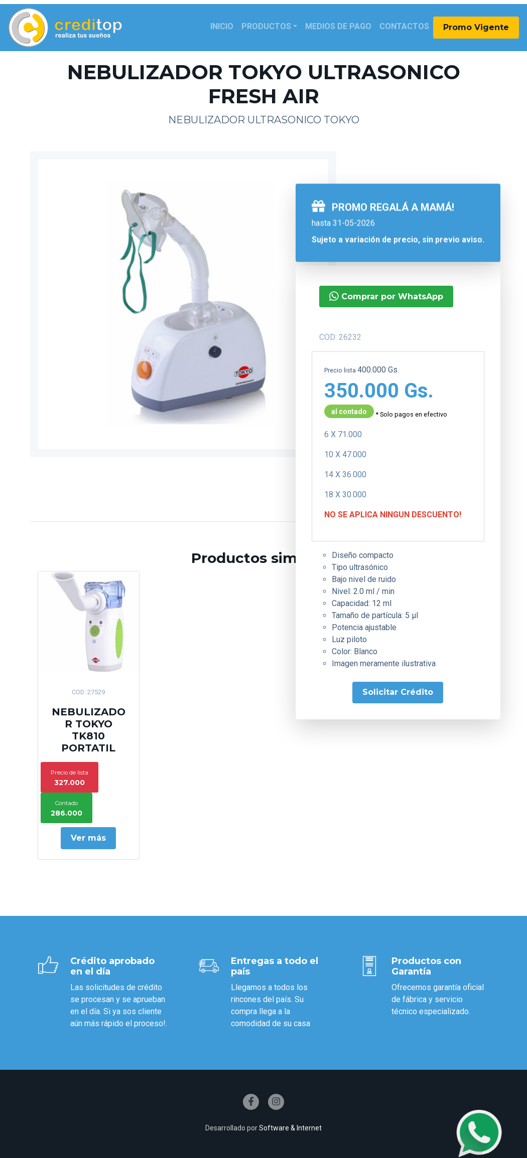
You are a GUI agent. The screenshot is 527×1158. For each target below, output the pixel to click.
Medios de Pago (338, 26)
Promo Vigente (476, 27)
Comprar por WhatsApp (386, 296)
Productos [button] (266, 26)
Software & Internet (290, 1128)
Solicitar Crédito (397, 692)
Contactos (404, 26)
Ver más (88, 838)
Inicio (221, 26)
